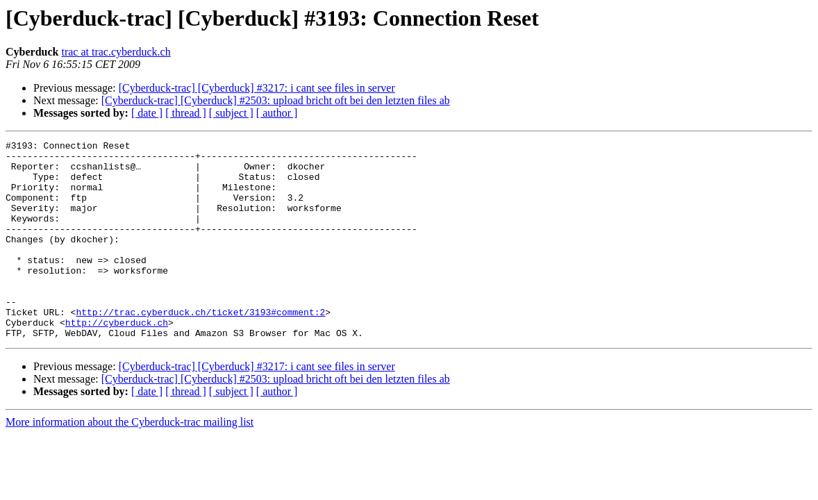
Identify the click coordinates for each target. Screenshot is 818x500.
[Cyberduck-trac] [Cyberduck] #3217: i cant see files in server (257, 88)
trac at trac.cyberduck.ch (115, 52)
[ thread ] (185, 113)
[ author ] (277, 113)
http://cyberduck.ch (116, 359)
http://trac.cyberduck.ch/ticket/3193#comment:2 (200, 347)
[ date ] (146, 113)
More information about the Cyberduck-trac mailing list (129, 461)
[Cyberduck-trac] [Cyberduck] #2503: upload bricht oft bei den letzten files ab (275, 100)
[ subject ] (231, 113)
